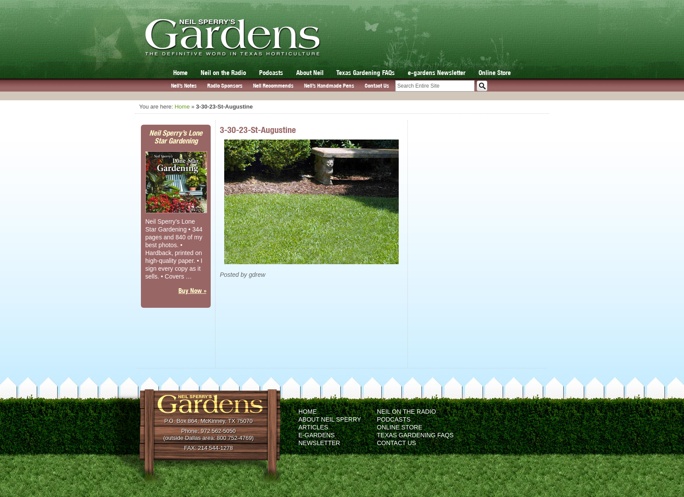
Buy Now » (192, 290)
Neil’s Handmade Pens (329, 85)
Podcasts (271, 72)
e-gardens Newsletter (436, 72)
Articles (313, 427)
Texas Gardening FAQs (365, 72)
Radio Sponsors (225, 85)
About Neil (310, 72)
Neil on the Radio (223, 72)
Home (180, 72)
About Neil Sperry (329, 419)
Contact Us (377, 85)
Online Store (495, 72)
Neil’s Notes (184, 85)
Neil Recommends (273, 85)
